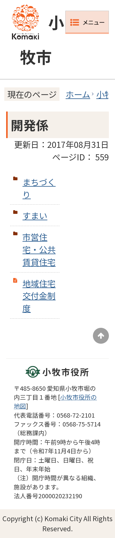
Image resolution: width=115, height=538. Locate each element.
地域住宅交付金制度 (39, 295)
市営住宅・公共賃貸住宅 (39, 249)
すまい (34, 215)
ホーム (78, 94)
